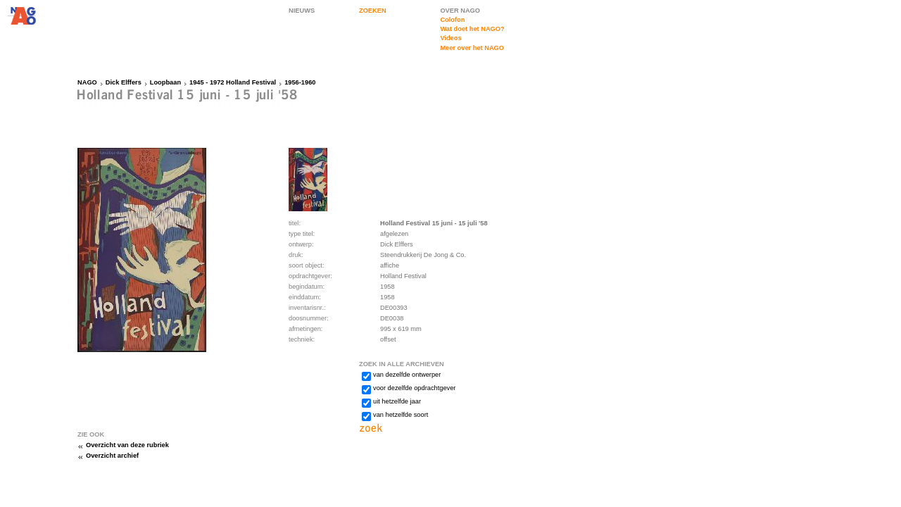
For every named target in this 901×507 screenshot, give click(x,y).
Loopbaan (165, 82)
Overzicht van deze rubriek (127, 445)
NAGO (87, 82)
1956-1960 (299, 82)
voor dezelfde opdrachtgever (414, 388)
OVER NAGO (460, 10)
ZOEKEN (372, 10)
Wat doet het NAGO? (472, 28)
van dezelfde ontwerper (407, 374)
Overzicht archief (112, 455)
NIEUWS (302, 10)
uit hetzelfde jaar (397, 401)
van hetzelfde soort (400, 414)
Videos (450, 38)
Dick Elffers (123, 82)
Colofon (452, 19)
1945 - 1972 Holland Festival (232, 82)
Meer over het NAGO (472, 47)
